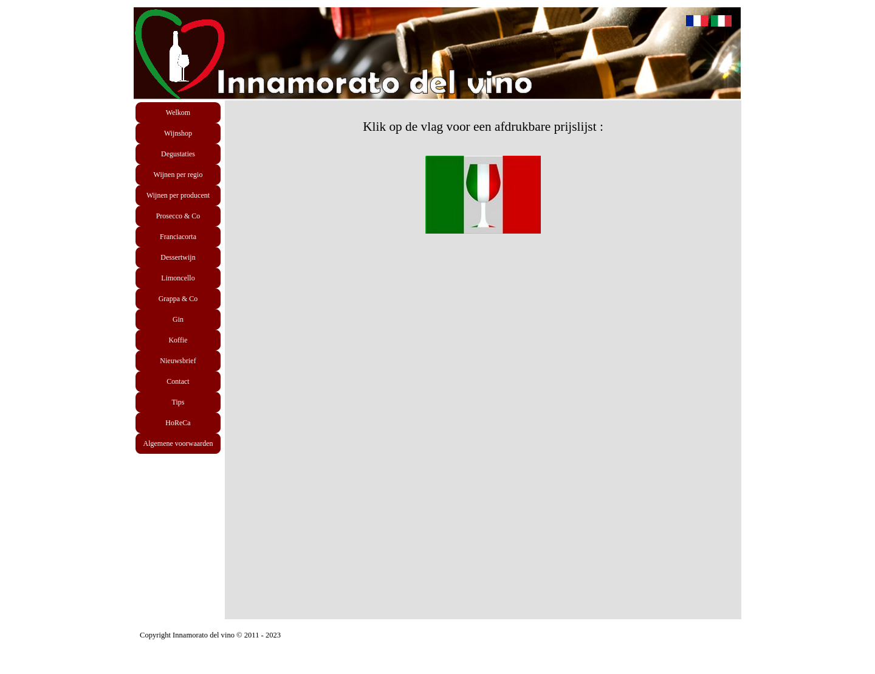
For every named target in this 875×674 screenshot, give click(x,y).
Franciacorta (178, 236)
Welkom (178, 112)
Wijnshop (178, 133)
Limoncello (177, 278)
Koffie (177, 340)
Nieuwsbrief (178, 360)
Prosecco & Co (178, 216)
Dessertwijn (177, 257)
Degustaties (178, 154)
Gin (178, 319)
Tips (178, 402)
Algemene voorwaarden (178, 443)
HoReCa (177, 423)
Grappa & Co (178, 298)
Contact (177, 381)
